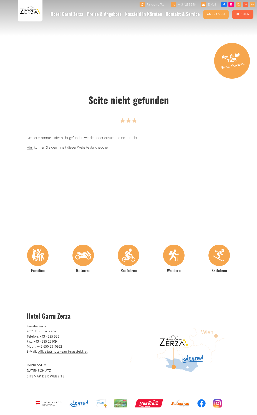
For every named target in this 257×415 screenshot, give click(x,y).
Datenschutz (39, 371)
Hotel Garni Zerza (67, 14)
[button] (238, 4)
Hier (30, 147)
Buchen (243, 14)
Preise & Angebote (104, 14)
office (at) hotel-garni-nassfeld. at (62, 351)
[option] (252, 4)
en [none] (252, 4)
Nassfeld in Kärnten (143, 14)
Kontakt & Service (183, 14)
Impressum (37, 365)
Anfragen (216, 14)
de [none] (245, 4)
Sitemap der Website (45, 376)
